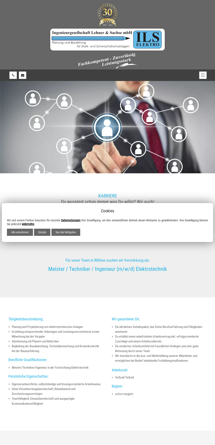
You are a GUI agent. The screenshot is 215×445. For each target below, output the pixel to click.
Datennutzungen (70, 220)
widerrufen (28, 224)
